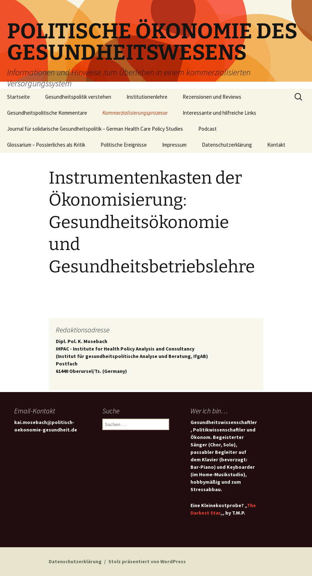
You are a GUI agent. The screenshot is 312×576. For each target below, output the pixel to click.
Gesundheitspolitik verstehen (78, 96)
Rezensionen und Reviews (212, 96)
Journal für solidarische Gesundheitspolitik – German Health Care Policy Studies (95, 128)
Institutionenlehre (147, 96)
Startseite (18, 96)
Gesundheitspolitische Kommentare (47, 112)
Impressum (174, 144)
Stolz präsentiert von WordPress (147, 561)
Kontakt (276, 144)
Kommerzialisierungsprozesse (134, 112)
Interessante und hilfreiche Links (219, 112)
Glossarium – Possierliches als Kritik (46, 144)
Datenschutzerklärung (227, 144)
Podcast (207, 128)
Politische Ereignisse (124, 144)
